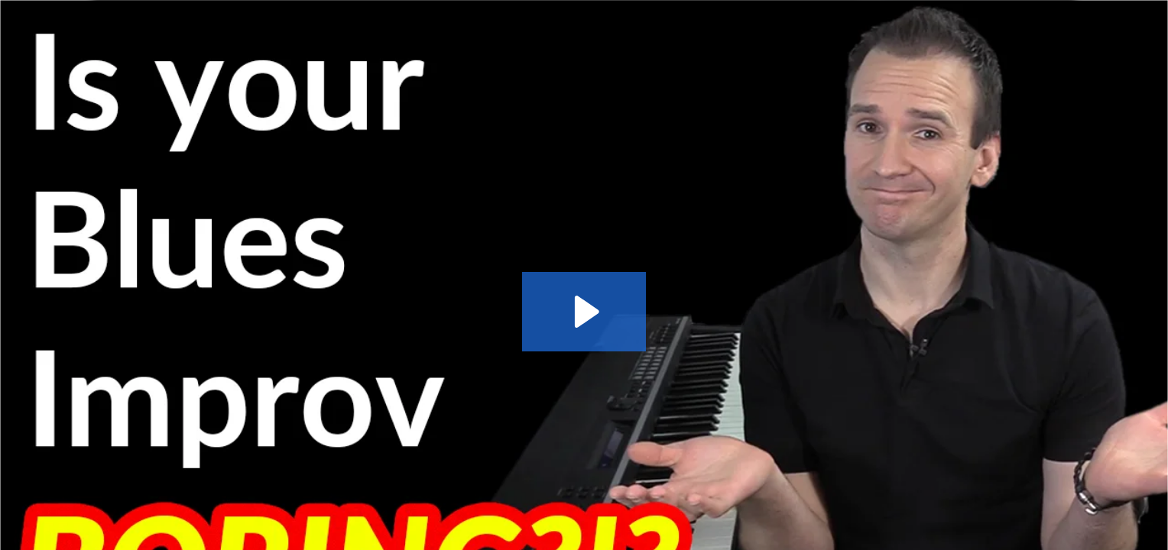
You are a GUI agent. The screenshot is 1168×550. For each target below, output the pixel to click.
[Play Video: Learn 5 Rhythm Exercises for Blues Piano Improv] (584, 311)
